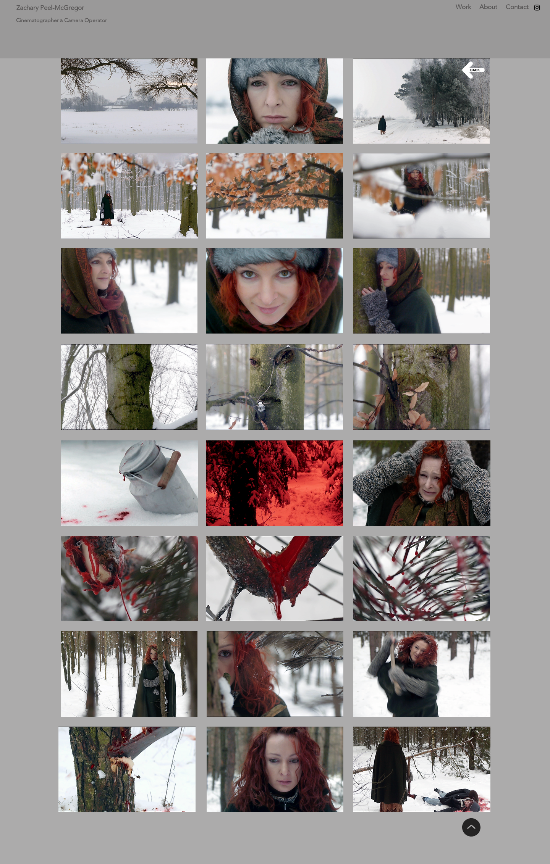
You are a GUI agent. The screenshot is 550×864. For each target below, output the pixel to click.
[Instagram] (537, 7)
